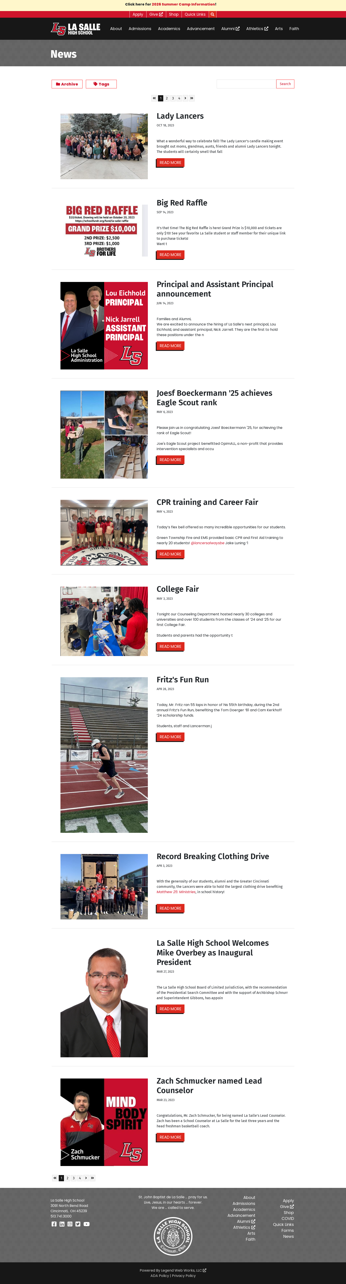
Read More (171, 162)
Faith (294, 28)
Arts (279, 28)
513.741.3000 (61, 1216)
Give (156, 14)
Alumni (230, 28)
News (288, 1236)
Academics (169, 28)
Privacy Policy (184, 1275)
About (116, 28)
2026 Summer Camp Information (183, 4)
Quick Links (196, 14)
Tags (101, 84)
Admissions (140, 28)
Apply (136, 14)
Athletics (257, 28)
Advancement (201, 28)
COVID (288, 1218)
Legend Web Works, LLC (183, 1270)
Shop (174, 14)
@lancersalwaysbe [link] (207, 543)
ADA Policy (159, 1275)
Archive (67, 84)
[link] (176, 891)
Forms (288, 1230)
